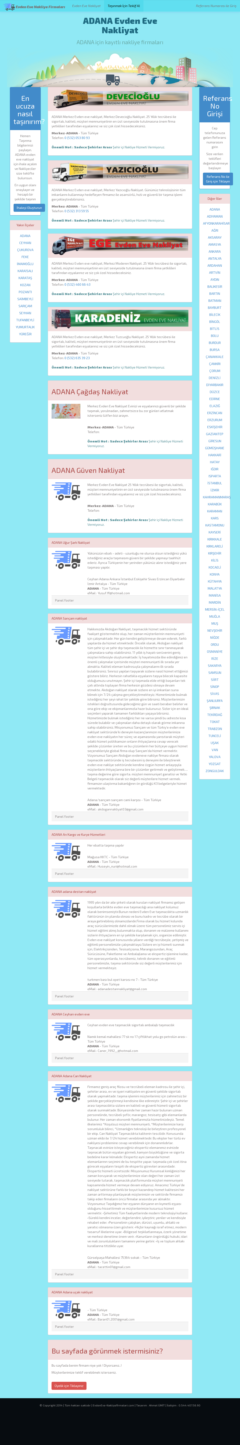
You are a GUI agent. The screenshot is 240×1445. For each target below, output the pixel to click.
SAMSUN (214, 673)
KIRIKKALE (214, 539)
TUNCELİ (214, 736)
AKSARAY (214, 237)
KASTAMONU (214, 525)
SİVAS (214, 694)
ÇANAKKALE (215, 357)
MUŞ (214, 623)
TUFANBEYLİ (25, 320)
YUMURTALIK (25, 327)
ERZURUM (214, 420)
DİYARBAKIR (214, 385)
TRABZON (215, 729)
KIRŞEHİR (214, 553)
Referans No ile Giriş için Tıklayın (218, 179)
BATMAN (214, 301)
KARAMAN (214, 511)
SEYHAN (25, 313)
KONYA (215, 574)
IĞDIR (214, 469)
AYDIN (214, 279)
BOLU (215, 336)
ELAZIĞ (215, 406)
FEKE (25, 257)
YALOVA (215, 757)
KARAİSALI (25, 271)
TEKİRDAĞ (214, 715)
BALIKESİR (214, 286)
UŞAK (215, 743)
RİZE (214, 658)
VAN (215, 750)
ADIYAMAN (215, 216)
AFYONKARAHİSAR (216, 223)
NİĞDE (214, 637)
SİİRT (215, 680)
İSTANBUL (214, 483)
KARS (215, 518)
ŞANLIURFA (215, 701)
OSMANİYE (215, 651)
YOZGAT (215, 764)
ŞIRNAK (215, 708)
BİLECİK (214, 315)
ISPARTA (215, 476)
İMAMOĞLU (25, 264)
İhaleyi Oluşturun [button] (29, 208)
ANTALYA (214, 258)
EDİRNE (214, 399)
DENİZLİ (215, 378)
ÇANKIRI (215, 364)
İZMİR (214, 490)
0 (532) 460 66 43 (77, 284)
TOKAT (215, 722)
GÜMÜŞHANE (214, 448)
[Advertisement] (120, 1429)
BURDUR (215, 343)
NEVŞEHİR (214, 630)
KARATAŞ (25, 278)
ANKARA (215, 251)
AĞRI (214, 230)
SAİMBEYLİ (25, 299)
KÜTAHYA (215, 581)
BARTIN (214, 294)
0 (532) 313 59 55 (76, 211)
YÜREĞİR (25, 334)
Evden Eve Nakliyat (86, 6)
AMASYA (214, 244)
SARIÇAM (25, 306)
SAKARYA (214, 666)
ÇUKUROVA (25, 250)
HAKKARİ (214, 455)
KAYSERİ (215, 532)
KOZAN (25, 285)
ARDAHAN (214, 265)
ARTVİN (214, 272)
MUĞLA (214, 616)
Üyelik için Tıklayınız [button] (69, 1386)
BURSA (215, 350)
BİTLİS (214, 329)
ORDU (215, 644)
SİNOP (214, 687)
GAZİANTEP (214, 434)
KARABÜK (215, 504)
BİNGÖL (214, 322)
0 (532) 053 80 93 (77, 138)
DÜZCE (215, 392)
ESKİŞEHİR (214, 427)
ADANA (25, 236)
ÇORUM (214, 371)
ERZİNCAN (214, 413)
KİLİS (214, 560)
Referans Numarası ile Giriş (216, 6)
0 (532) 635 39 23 (77, 358)
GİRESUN (214, 441)
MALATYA (215, 588)
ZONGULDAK (215, 771)
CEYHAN (25, 243)
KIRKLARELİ (214, 546)
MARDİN (215, 602)
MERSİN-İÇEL (215, 609)
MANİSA (215, 595)
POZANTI (25, 292)
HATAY (215, 462)
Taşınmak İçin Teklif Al (124, 6)
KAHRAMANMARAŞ (217, 497)
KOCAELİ (215, 567)
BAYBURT (214, 308)
